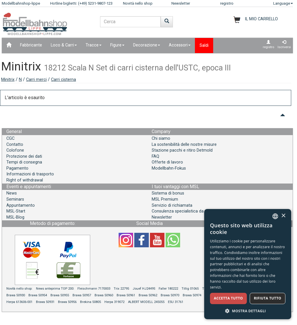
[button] (247, 310)
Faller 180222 (168, 288)
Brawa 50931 (45, 302)
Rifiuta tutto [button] (267, 298)
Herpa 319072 (114, 302)
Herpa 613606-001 (19, 302)
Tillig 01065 (190, 288)
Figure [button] (117, 45)
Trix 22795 (121, 288)
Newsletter (180, 3)
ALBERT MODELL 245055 (146, 302)
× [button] (283, 216)
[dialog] (247, 264)
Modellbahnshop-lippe (21, 3)
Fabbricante (31, 45)
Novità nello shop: (19, 288)
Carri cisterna (63, 79)
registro (226, 3)
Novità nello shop (138, 3)
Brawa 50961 (126, 295)
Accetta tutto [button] (228, 298)
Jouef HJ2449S (144, 288)
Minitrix (8, 79)
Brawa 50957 (82, 295)
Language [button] (283, 3)
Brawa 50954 (37, 295)
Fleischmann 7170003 (93, 288)
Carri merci (36, 79)
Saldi (204, 45)
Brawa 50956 (67, 302)
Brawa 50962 (148, 295)
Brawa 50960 (104, 295)
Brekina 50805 (90, 302)
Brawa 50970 (170, 295)
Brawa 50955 (59, 295)
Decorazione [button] (146, 45)
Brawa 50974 (192, 295)
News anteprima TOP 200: (55, 288)
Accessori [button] (180, 45)
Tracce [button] (94, 45)
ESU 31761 (175, 302)
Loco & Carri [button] (64, 45)
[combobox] (275, 216)
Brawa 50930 (15, 295)
